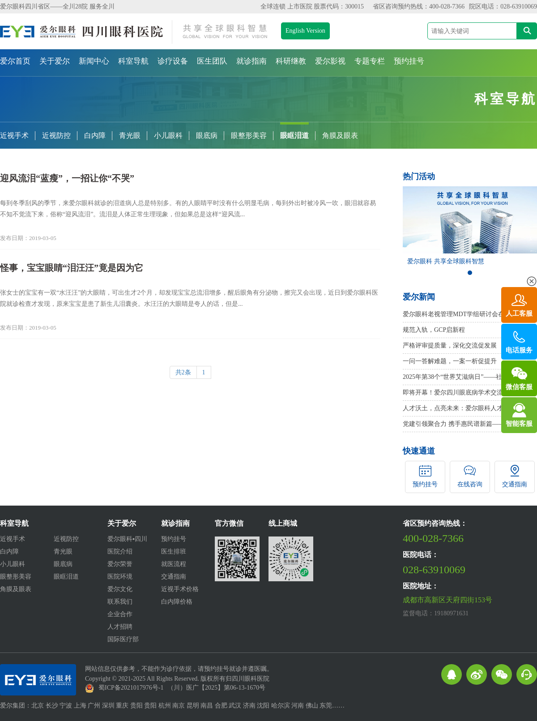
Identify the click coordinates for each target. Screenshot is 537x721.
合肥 (221, 705)
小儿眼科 (168, 135)
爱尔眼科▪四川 (127, 539)
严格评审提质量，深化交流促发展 (450, 345)
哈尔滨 (280, 705)
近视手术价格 (180, 589)
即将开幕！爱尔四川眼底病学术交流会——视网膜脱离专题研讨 (470, 392)
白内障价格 (176, 601)
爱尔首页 (15, 61)
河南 (297, 705)
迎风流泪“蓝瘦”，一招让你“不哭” (67, 178)
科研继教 (291, 61)
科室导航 (133, 61)
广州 (94, 705)
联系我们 (119, 601)
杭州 (164, 705)
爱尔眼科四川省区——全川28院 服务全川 (57, 6)
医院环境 (119, 576)
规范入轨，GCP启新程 (434, 329)
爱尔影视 (330, 61)
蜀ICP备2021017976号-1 (130, 687)
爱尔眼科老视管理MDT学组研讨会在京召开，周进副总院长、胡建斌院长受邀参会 (470, 314)
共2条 (183, 372)
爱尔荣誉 (119, 564)
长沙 (52, 705)
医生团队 (212, 61)
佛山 (312, 705)
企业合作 (119, 614)
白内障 (95, 135)
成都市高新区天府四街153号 (447, 600)
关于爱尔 (54, 61)
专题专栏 (369, 61)
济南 (249, 705)
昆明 (193, 705)
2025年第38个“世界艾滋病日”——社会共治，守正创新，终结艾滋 (470, 376)
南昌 (206, 705)
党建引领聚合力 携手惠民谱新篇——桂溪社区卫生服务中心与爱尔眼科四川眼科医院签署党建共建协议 (470, 424)
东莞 (326, 705)
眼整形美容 (249, 135)
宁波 (66, 705)
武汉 (235, 705)
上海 (80, 705)
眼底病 (206, 135)
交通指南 (173, 576)
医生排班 (173, 551)
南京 (178, 705)
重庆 (122, 705)
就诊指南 (251, 61)
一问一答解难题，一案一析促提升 (450, 361)
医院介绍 (119, 551)
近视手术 (14, 135)
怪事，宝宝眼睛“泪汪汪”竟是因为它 (71, 268)
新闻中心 (94, 61)
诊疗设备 (173, 61)
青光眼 (130, 135)
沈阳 (263, 705)
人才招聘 (119, 626)
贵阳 (136, 705)
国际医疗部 (123, 639)
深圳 (108, 705)
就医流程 (173, 564)
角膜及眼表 (340, 135)
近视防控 (56, 135)
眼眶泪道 (294, 135)
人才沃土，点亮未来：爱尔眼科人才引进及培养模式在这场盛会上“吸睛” (470, 408)
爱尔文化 (119, 589)
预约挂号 (409, 61)
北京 (37, 705)
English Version (305, 30)
